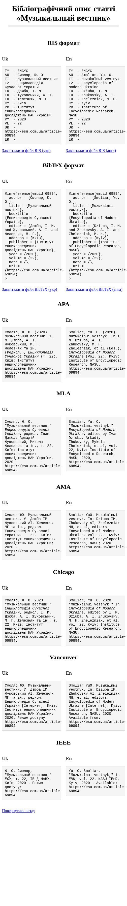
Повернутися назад (18, 890)
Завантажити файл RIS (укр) (26, 164)
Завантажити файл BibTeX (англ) (94, 319)
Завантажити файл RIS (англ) (91, 164)
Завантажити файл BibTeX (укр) (29, 319)
